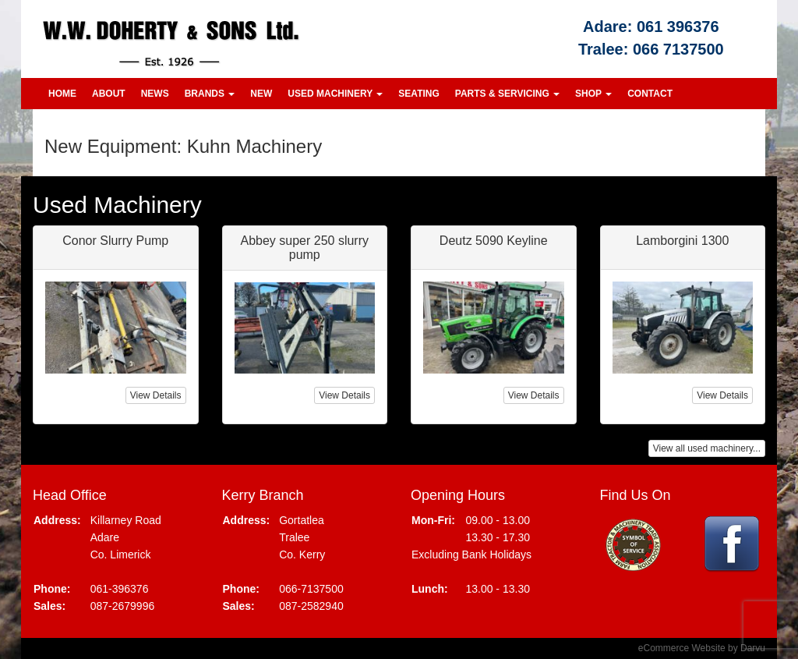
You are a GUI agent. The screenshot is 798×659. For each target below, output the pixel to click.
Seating (418, 93)
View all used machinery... (707, 448)
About (108, 93)
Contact (650, 93)
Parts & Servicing (507, 93)
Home (62, 93)
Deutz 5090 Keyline (494, 240)
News (155, 93)
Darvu (752, 648)
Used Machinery (335, 93)
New (261, 93)
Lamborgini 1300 (682, 240)
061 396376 (678, 26)
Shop (593, 93)
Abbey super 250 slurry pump (304, 247)
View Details (156, 395)
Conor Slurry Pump (115, 240)
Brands (210, 93)
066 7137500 (678, 49)
